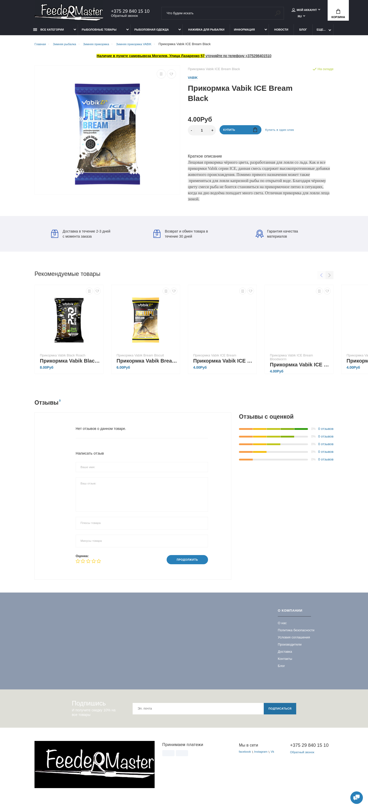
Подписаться (278, 712)
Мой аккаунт (304, 10)
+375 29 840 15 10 (130, 12)
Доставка (285, 655)
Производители (290, 648)
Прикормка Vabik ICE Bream (223, 364)
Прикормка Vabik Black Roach (70, 364)
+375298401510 (258, 59)
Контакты (285, 662)
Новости (281, 32)
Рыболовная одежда (151, 32)
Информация (244, 32)
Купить (240, 133)
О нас (282, 626)
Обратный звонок (124, 16)
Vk (276, 755)
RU (300, 17)
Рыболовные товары (99, 32)
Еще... (321, 32)
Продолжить (185, 562)
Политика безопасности (296, 634)
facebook (245, 755)
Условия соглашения (294, 641)
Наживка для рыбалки (206, 32)
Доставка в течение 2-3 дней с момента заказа (80, 236)
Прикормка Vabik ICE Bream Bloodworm (300, 367)
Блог (303, 32)
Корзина (338, 14)
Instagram (263, 755)
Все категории (48, 32)
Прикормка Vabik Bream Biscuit (147, 364)
